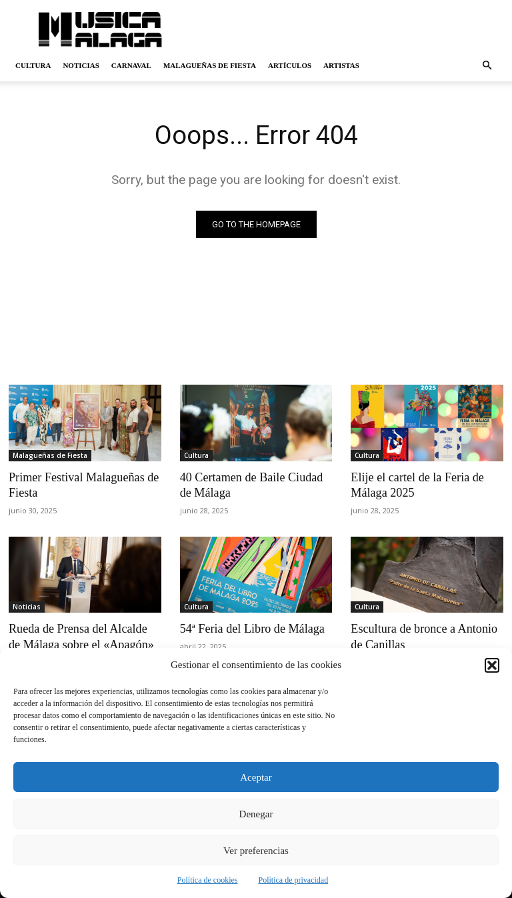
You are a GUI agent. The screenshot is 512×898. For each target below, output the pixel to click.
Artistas (341, 65)
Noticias (81, 65)
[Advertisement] (346, 29)
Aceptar (255, 777)
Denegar (256, 814)
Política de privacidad (294, 880)
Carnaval (131, 65)
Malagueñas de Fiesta (209, 65)
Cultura (33, 65)
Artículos (289, 65)
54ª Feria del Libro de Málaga (247, 626)
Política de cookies (207, 880)
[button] (492, 665)
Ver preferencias (256, 850)
